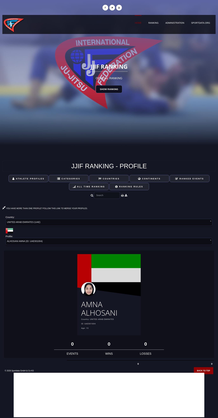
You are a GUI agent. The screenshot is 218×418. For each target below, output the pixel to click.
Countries (109, 178)
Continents (149, 178)
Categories (68, 178)
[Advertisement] (109, 395)
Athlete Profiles (28, 178)
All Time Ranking (89, 186)
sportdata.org (200, 23)
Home (138, 23)
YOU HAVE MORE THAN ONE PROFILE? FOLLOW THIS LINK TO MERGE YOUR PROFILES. (45, 208)
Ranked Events (189, 178)
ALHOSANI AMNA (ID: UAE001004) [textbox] (25, 241)
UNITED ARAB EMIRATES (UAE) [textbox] (23, 222)
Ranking (153, 23)
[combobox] (109, 223)
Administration (174, 23)
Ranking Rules (129, 186)
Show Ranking (109, 89)
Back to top (203, 371)
